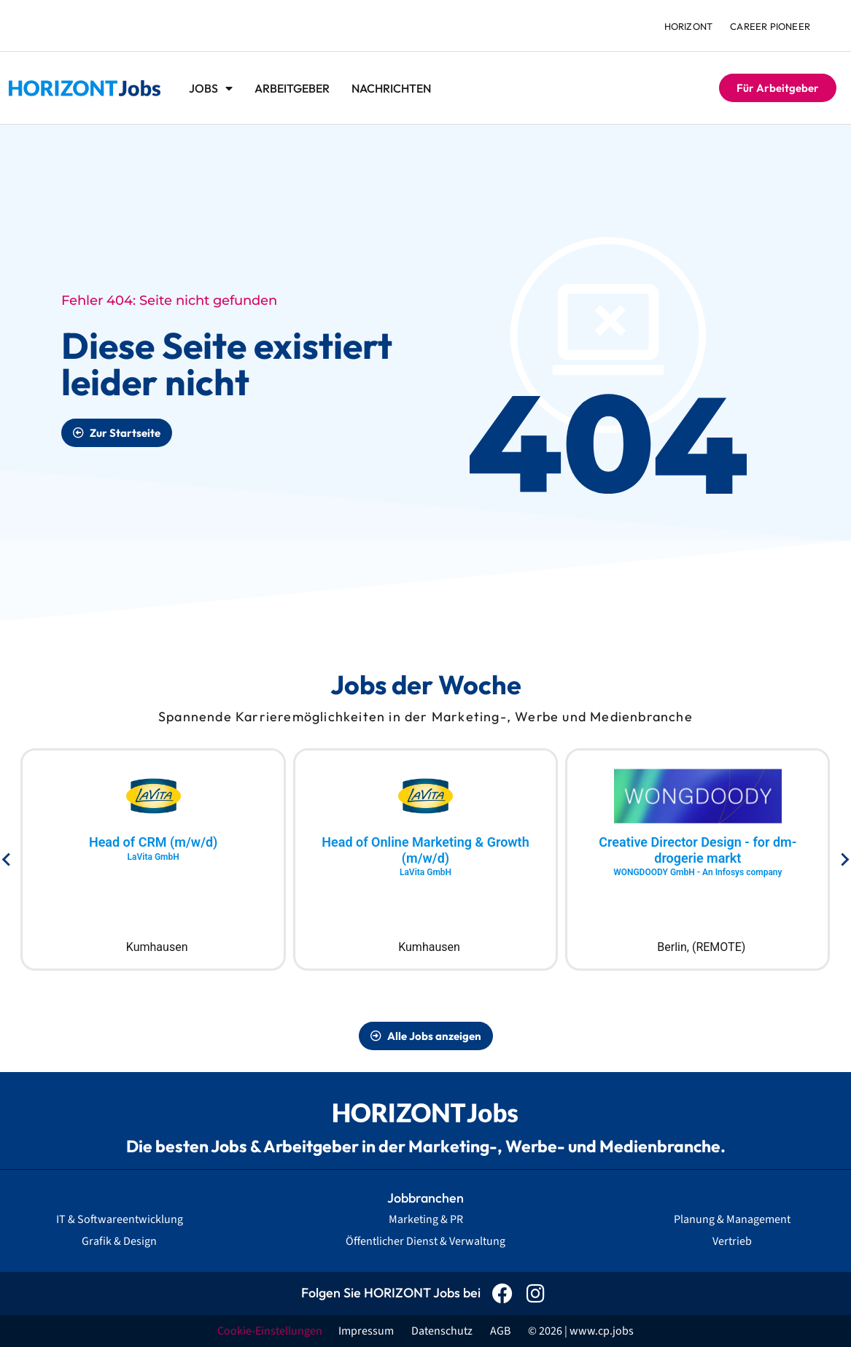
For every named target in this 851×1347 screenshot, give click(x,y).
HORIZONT (688, 26)
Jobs (211, 88)
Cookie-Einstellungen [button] (269, 1331)
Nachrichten (391, 88)
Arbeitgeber (292, 88)
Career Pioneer (770, 26)
